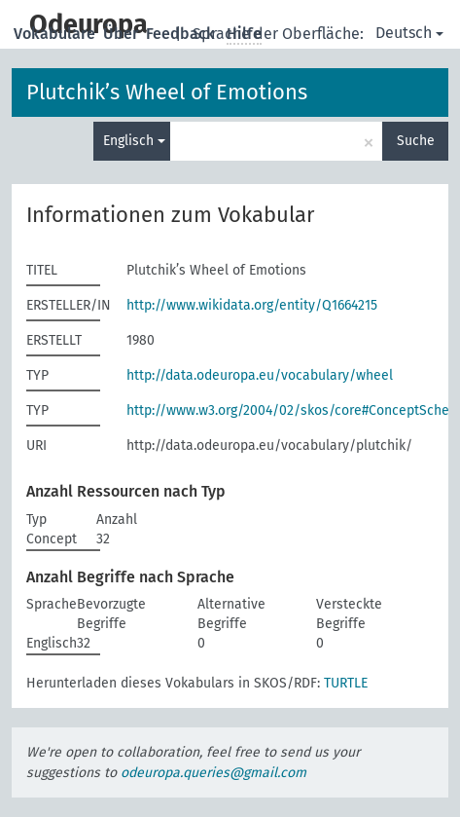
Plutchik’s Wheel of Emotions (166, 92)
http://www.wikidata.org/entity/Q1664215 (251, 305)
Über (122, 33)
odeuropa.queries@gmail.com (213, 772)
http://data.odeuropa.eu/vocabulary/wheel (259, 375)
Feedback (182, 33)
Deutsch (409, 32)
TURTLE (346, 683)
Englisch (134, 140)
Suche (416, 140)
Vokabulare (56, 33)
